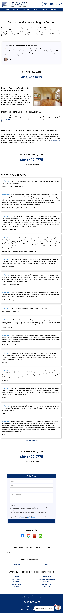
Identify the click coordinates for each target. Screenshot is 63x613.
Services (16, 10)
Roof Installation (16, 573)
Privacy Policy (22, 511)
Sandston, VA (47, 558)
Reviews (35, 9)
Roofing (16, 570)
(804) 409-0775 (52, 4)
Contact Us (54, 9)
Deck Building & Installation (47, 573)
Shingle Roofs (46, 570)
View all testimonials (31, 434)
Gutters (16, 580)
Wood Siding (46, 575)
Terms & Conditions (31, 511)
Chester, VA (16, 558)
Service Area (26, 9)
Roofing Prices (46, 578)
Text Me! (13, 499)
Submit (31, 515)
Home (7, 9)
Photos (44, 9)
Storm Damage (16, 578)
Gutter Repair (47, 580)
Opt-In (12, 504)
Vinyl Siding (16, 575)
